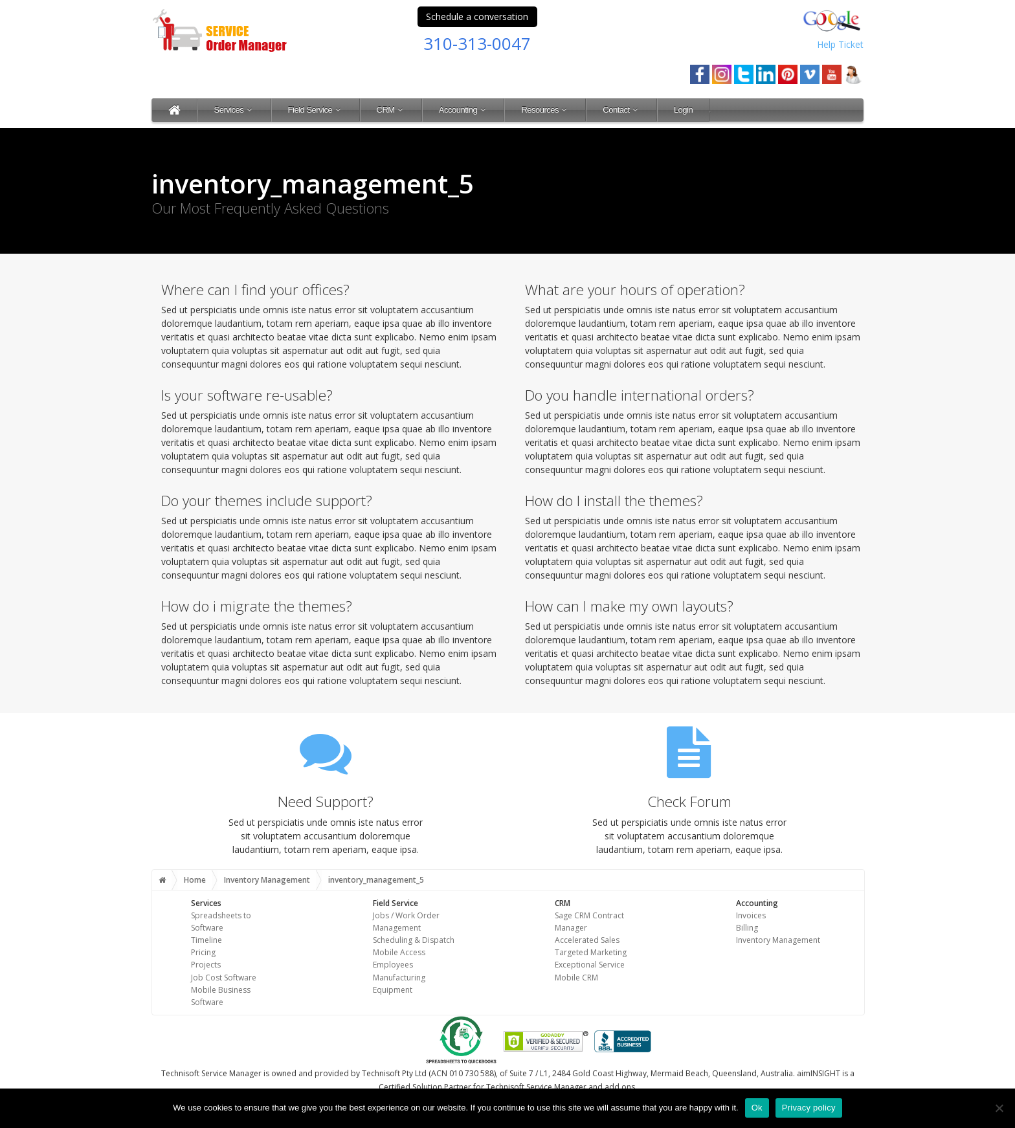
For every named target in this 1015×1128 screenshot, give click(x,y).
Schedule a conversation (477, 16)
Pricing (203, 952)
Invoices (751, 915)
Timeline (206, 940)
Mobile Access (399, 952)
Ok (757, 1107)
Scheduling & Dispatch (413, 940)
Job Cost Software (223, 977)
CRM (391, 110)
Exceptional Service (590, 964)
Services (234, 110)
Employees (393, 964)
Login (683, 110)
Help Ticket (840, 44)
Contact (621, 110)
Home (195, 879)
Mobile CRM (576, 977)
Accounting (463, 110)
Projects (206, 964)
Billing (747, 927)
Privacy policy (809, 1107)
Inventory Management (267, 879)
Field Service (315, 110)
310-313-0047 (477, 43)
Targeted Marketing (591, 952)
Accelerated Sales (587, 940)
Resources (545, 110)
